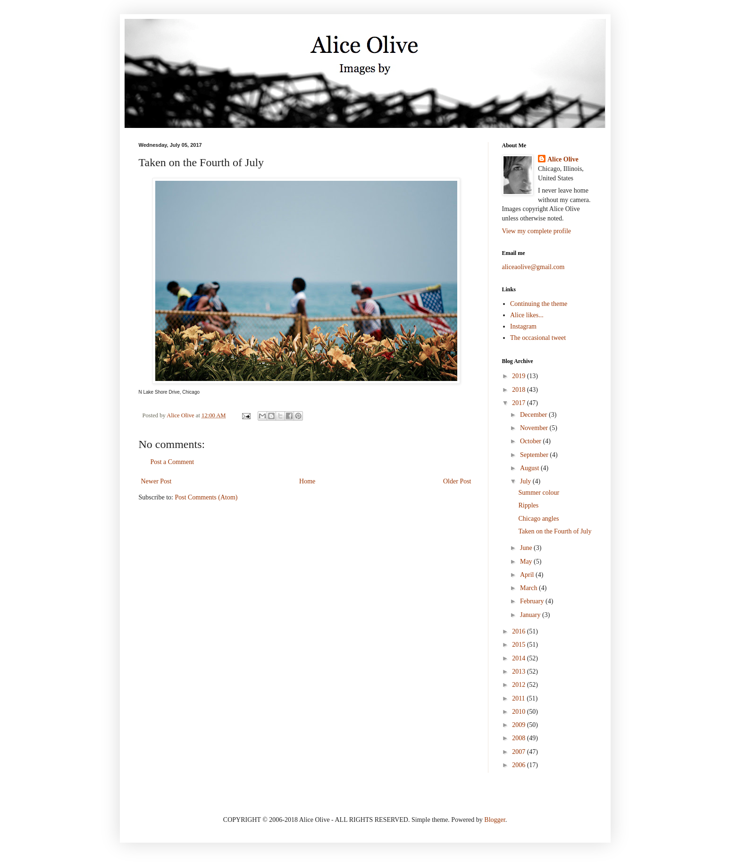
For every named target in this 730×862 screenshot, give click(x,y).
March (529, 588)
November (535, 427)
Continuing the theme (538, 303)
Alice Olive (563, 159)
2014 (519, 658)
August (530, 468)
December (534, 414)
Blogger (494, 819)
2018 (519, 389)
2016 (519, 631)
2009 (519, 724)
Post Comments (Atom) (206, 497)
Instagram (523, 326)
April (528, 574)
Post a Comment (172, 461)
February (532, 601)
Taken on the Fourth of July (554, 531)
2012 (519, 684)
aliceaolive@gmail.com (533, 266)
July (526, 481)
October (531, 441)
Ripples (528, 505)
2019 (519, 376)
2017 (519, 402)
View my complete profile (536, 231)
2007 (519, 751)
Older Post (457, 481)
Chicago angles (538, 518)
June (527, 547)
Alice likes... (527, 315)
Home (307, 481)
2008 (519, 738)
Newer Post (156, 481)
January (531, 614)
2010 (519, 711)
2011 (519, 698)
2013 (519, 671)
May (527, 561)
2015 (519, 644)
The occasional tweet (538, 337)
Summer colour (538, 492)
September (535, 454)
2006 (519, 765)
